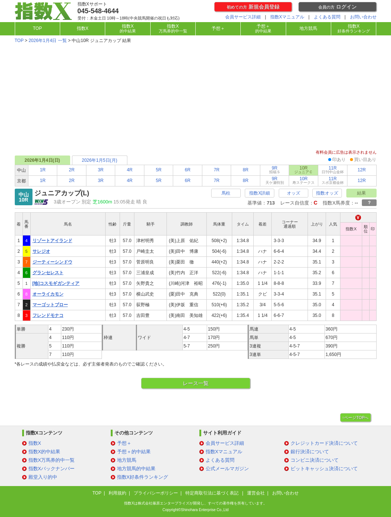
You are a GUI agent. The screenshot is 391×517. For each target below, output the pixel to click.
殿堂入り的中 (42, 477)
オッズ (293, 193)
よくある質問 (327, 17)
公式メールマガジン (227, 468)
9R (274, 169)
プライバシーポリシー (156, 493)
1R (42, 169)
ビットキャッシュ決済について (324, 468)
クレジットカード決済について (324, 443)
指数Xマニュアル (287, 17)
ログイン (337, 7)
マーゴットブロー (50, 304)
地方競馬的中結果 (136, 468)
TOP (37, 28)
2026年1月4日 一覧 (47, 40)
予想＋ (218, 28)
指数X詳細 (259, 193)
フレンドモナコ (48, 315)
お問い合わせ (363, 17)
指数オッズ (327, 193)
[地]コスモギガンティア (56, 283)
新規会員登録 (253, 7)
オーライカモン (48, 294)
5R (158, 169)
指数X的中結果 (44, 451)
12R (362, 169)
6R (188, 169)
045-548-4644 (98, 11)
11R (333, 169)
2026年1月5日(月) (99, 160)
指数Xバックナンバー (51, 468)
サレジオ (41, 251)
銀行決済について (310, 451)
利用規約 (117, 493)
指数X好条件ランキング (142, 477)
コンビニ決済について (315, 460)
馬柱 (226, 193)
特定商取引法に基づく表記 (212, 493)
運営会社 (256, 493)
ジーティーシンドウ (52, 262)
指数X (83, 28)
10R (303, 180)
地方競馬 (308, 28)
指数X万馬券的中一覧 (51, 460)
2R (72, 169)
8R (245, 169)
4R (130, 169)
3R (100, 169)
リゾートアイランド (52, 240)
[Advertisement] (196, 97)
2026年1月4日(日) (42, 160)
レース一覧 (196, 383)
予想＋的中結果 (134, 451)
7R (216, 169)
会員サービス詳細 (243, 17)
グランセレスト (48, 272)
